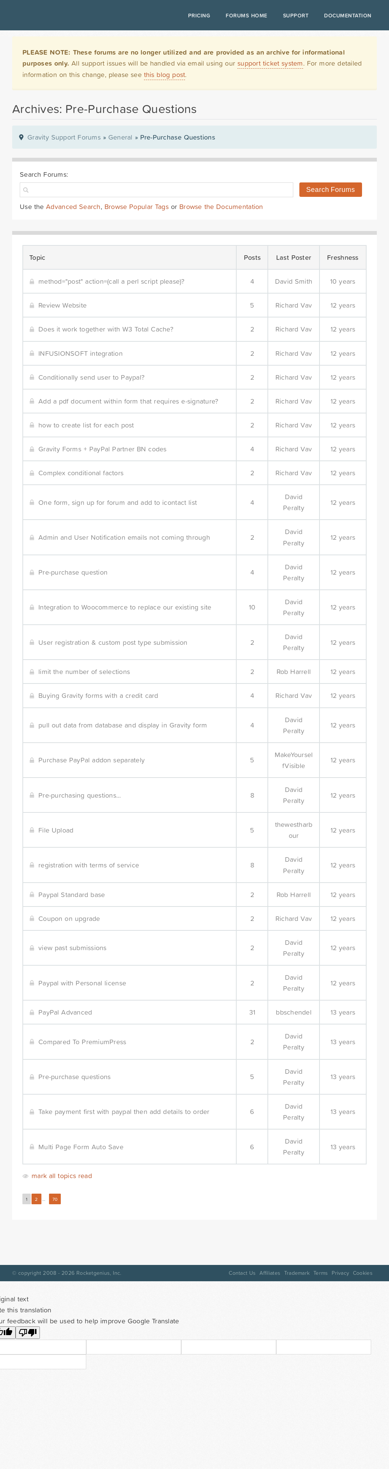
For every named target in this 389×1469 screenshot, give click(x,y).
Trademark (297, 1273)
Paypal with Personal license (82, 983)
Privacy (340, 1273)
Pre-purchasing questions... (79, 795)
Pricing (198, 15)
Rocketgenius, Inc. (98, 1273)
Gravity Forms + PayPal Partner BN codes (102, 449)
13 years (343, 1012)
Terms (320, 1273)
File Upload (55, 830)
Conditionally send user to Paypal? (91, 377)
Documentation (346, 15)
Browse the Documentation (221, 206)
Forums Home (245, 15)
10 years (343, 281)
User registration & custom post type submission (113, 642)
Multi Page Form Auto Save (80, 1147)
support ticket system (270, 63)
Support (294, 15)
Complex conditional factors (80, 473)
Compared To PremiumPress (82, 1042)
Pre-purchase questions (74, 1077)
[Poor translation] (28, 1332)
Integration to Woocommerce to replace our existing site (124, 607)
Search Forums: (44, 174)
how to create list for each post (86, 425)
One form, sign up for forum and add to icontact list (117, 502)
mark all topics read (62, 1175)
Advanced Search (73, 206)
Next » (71, 1199)
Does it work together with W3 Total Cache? (105, 329)
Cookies (363, 1273)
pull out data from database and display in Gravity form (122, 725)
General (120, 137)
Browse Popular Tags (136, 206)
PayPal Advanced (65, 1012)
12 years (343, 305)
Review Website (62, 305)
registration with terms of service (88, 865)
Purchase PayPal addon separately (91, 760)
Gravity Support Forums (64, 137)
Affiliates (269, 1273)
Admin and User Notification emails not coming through (124, 537)
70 (55, 1199)
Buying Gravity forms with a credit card (98, 695)
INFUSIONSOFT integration (80, 353)
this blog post (164, 74)
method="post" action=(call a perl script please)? (111, 281)
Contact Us (242, 1273)
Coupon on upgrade (69, 918)
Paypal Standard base (71, 894)
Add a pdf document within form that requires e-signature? (128, 401)
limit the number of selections (84, 671)
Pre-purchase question (73, 572)
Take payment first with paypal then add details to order (124, 1111)
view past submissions (72, 948)
